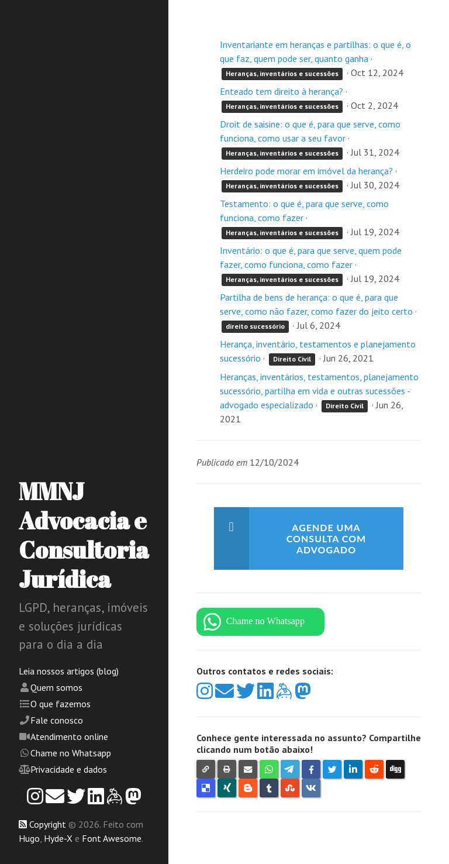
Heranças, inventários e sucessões (282, 73)
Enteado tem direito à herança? (281, 91)
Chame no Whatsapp (70, 753)
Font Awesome (111, 838)
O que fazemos (60, 704)
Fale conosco (56, 720)
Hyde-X (58, 838)
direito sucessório (255, 326)
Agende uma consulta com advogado (326, 538)
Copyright (47, 824)
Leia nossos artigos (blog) (69, 671)
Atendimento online (69, 736)
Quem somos (56, 687)
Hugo (29, 838)
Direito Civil (292, 358)
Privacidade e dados (68, 769)
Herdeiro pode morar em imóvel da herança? (306, 171)
